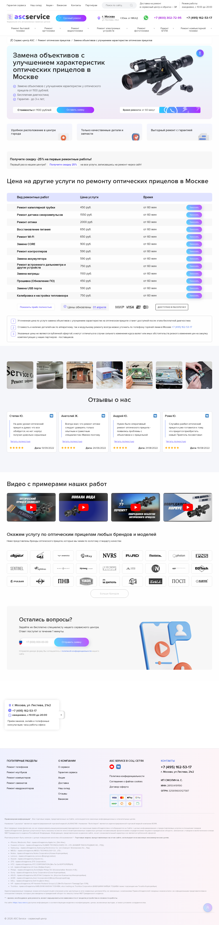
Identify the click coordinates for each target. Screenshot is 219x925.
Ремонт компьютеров (18, 777)
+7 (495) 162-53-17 (199, 17)
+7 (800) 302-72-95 (167, 17)
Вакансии (62, 5)
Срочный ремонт (71, 18)
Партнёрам (91, 5)
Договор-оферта (119, 786)
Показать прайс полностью (36, 307)
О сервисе (64, 767)
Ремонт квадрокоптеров (20, 788)
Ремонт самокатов (17, 783)
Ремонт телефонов (17, 767)
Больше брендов (109, 593)
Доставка (63, 783)
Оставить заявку (75, 109)
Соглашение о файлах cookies (126, 781)
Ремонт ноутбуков (17, 772)
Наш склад (36, 5)
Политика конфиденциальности (126, 776)
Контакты (76, 5)
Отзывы (62, 793)
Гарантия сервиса (16, 5)
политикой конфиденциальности (77, 651)
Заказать (194, 207)
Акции (49, 5)
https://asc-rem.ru (20, 903)
